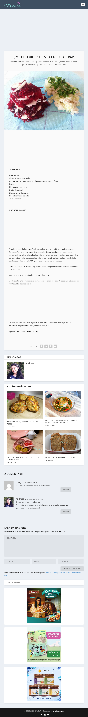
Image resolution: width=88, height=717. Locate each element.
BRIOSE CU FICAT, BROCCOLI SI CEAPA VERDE (22, 423)
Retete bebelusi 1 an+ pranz (48, 61)
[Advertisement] (44, 30)
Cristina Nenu (58, 711)
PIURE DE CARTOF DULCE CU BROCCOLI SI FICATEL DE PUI (24, 458)
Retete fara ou (48, 64)
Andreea (21, 61)
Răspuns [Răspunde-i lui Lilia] (66, 489)
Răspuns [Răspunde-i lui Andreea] (66, 512)
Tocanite (57, 64)
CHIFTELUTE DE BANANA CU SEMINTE (60, 457)
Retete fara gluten (35, 64)
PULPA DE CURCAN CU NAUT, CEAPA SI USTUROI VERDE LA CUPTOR (61, 421)
